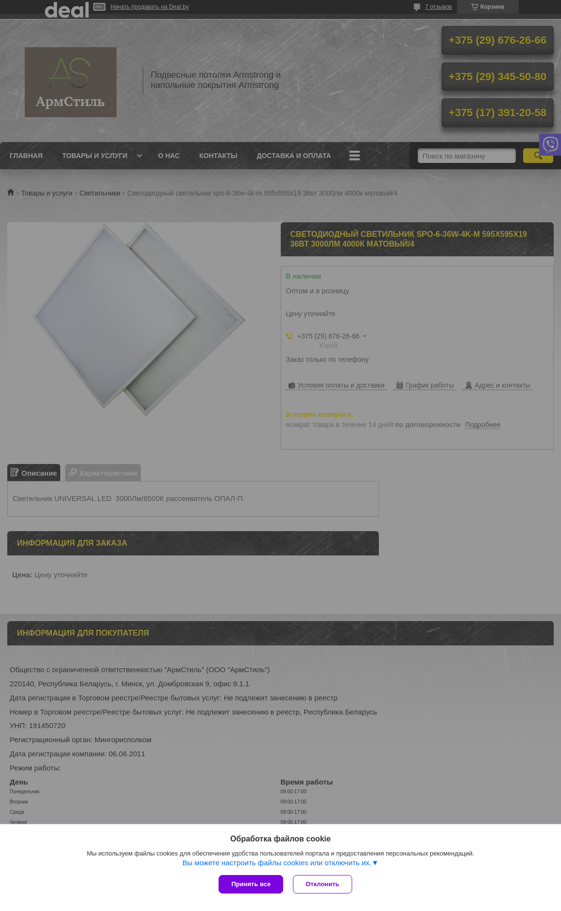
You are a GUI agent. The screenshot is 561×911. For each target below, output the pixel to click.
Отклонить (322, 884)
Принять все (251, 884)
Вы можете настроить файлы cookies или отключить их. (276, 862)
